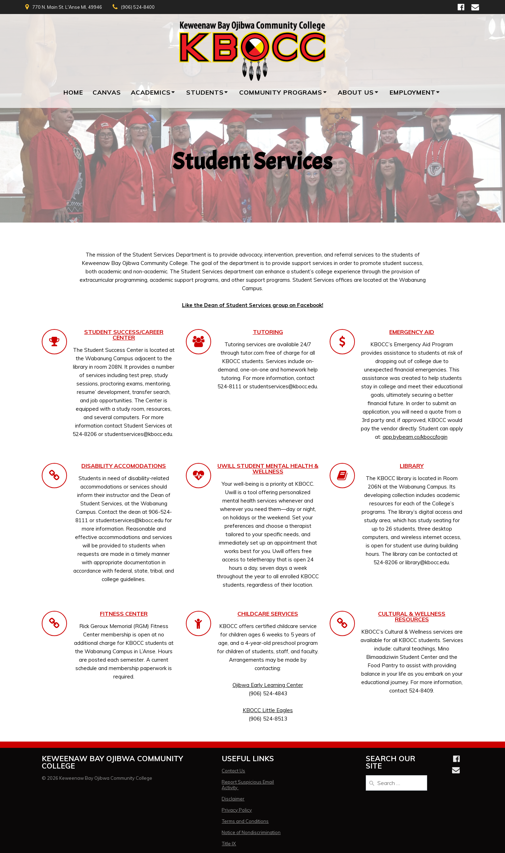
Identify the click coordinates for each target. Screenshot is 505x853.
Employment (413, 92)
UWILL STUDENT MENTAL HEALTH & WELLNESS (267, 468)
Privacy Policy (237, 810)
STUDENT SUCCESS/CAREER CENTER (123, 334)
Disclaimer (233, 798)
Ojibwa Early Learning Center (268, 685)
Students (205, 92)
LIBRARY (412, 466)
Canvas (107, 92)
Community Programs (280, 92)
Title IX (229, 843)
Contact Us (233, 770)
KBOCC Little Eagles (268, 710)
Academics (151, 92)
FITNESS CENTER (124, 613)
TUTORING (268, 332)
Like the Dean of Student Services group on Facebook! (252, 305)
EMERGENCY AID (411, 332)
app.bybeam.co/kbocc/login (415, 437)
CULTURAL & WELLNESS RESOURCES (411, 616)
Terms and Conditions (245, 821)
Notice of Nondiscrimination (251, 832)
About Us (356, 92)
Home (73, 92)
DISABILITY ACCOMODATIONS (123, 466)
